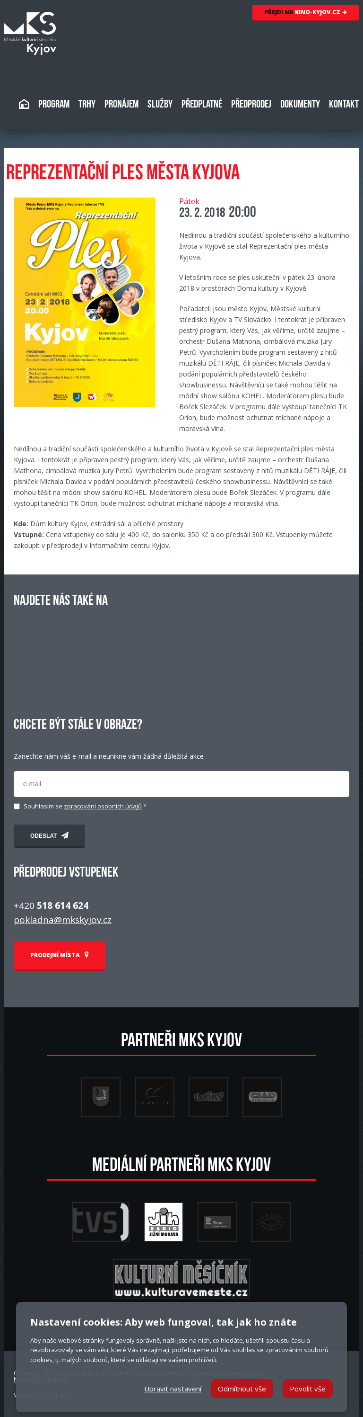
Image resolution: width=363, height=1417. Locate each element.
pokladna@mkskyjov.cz (63, 920)
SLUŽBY (160, 105)
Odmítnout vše (242, 1388)
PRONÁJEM (121, 105)
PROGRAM (53, 105)
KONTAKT (344, 105)
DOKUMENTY (300, 105)
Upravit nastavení (172, 1388)
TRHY (86, 105)
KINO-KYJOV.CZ (305, 12)
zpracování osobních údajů (103, 806)
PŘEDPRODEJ (251, 105)
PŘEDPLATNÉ (202, 105)
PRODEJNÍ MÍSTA (59, 955)
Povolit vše (308, 1388)
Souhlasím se (85, 806)
